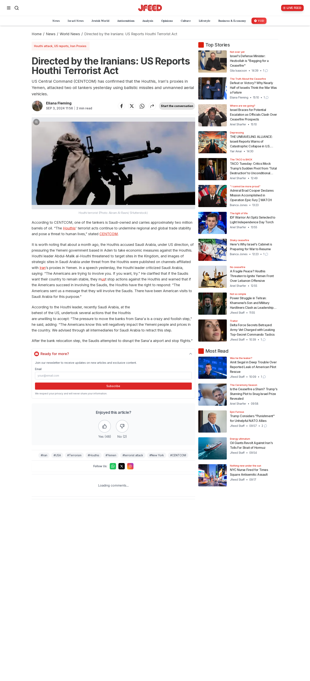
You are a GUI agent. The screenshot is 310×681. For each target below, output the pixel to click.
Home (37, 34)
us (103, 279)
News (50, 34)
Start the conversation (177, 106)
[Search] (16, 8)
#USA (57, 455)
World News (70, 34)
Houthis (69, 228)
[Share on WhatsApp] (142, 106)
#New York (156, 455)
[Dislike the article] (122, 426)
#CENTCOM (178, 455)
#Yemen (111, 455)
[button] (113, 166)
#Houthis (93, 455)
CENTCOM (108, 234)
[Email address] (113, 375)
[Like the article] (104, 426)
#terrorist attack (133, 455)
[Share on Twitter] (132, 106)
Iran (43, 268)
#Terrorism (74, 455)
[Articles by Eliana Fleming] (37, 106)
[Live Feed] (292, 8)
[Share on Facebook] (121, 106)
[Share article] (152, 106)
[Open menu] (8, 8)
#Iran (44, 455)
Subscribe (113, 386)
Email (38, 369)
